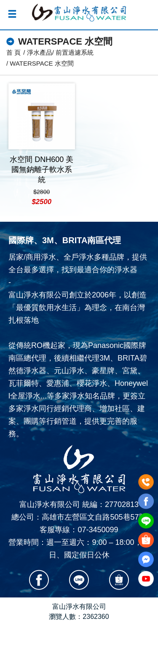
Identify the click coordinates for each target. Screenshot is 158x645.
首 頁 (13, 52)
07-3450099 (98, 530)
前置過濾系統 (75, 52)
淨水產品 (39, 52)
